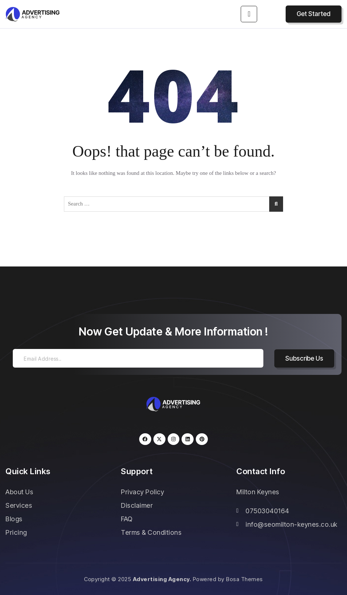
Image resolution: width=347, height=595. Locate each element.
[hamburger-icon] (249, 14)
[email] (138, 358)
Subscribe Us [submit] (304, 358)
